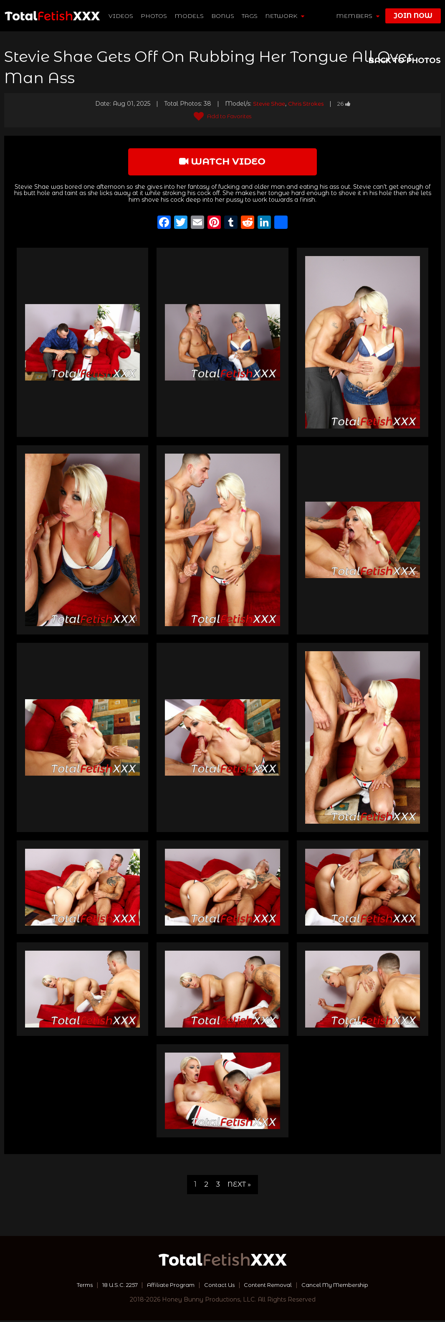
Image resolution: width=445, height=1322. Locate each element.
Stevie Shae (267, 103)
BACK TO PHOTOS (405, 60)
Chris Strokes (306, 103)
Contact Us (218, 1286)
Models (189, 16)
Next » (240, 1185)
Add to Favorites (222, 116)
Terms (74, 1286)
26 (346, 103)
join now (413, 16)
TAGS (250, 16)
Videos (121, 16)
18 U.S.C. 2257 (112, 1286)
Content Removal (271, 1286)
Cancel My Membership (343, 1286)
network (285, 16)
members (357, 16)
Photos (154, 16)
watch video (222, 162)
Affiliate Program (167, 1286)
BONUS (223, 16)
